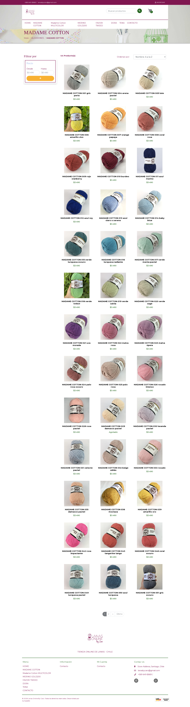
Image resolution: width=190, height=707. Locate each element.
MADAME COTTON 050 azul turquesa (113, 593)
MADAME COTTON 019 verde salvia (113, 302)
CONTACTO (132, 23)
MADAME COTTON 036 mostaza (113, 510)
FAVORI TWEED (99, 24)
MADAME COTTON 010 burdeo (113, 176)
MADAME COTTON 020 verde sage (150, 302)
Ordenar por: (123, 57)
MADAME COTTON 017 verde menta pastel (150, 260)
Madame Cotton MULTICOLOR (58, 24)
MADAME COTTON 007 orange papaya (113, 136)
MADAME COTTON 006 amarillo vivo (77, 136)
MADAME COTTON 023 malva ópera (150, 344)
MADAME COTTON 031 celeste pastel (77, 469)
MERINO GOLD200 (82, 24)
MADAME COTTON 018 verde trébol (77, 302)
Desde (30, 68)
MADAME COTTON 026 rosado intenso (150, 385)
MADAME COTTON (37, 24)
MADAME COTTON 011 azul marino (150, 177)
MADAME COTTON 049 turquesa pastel (77, 593)
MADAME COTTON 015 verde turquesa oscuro (77, 260)
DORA (114, 23)
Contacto (64, 666)
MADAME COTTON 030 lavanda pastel (149, 427)
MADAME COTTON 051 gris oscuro (149, 593)
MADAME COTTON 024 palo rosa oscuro (76, 385)
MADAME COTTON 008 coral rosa (150, 136)
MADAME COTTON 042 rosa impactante (76, 552)
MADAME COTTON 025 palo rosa (113, 385)
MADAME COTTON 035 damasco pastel (76, 510)
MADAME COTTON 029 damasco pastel (113, 427)
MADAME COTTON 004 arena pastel (113, 94)
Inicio (26, 38)
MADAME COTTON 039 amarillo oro (150, 510)
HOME (28, 23)
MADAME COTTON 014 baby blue (149, 219)
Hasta (44, 68)
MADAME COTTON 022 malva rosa (113, 344)
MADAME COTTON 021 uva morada (76, 344)
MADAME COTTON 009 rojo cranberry (76, 177)
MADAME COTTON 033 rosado (150, 468)
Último (119, 614)
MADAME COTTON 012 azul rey (77, 218)
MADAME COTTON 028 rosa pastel (76, 427)
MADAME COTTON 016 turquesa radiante (113, 260)
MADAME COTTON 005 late (150, 93)
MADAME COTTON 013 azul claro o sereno (113, 219)
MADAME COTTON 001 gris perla (77, 94)
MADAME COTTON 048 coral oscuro (150, 552)
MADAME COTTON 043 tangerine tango (113, 552)
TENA (122, 23)
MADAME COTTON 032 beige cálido (113, 469)
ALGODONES (37, 38)
